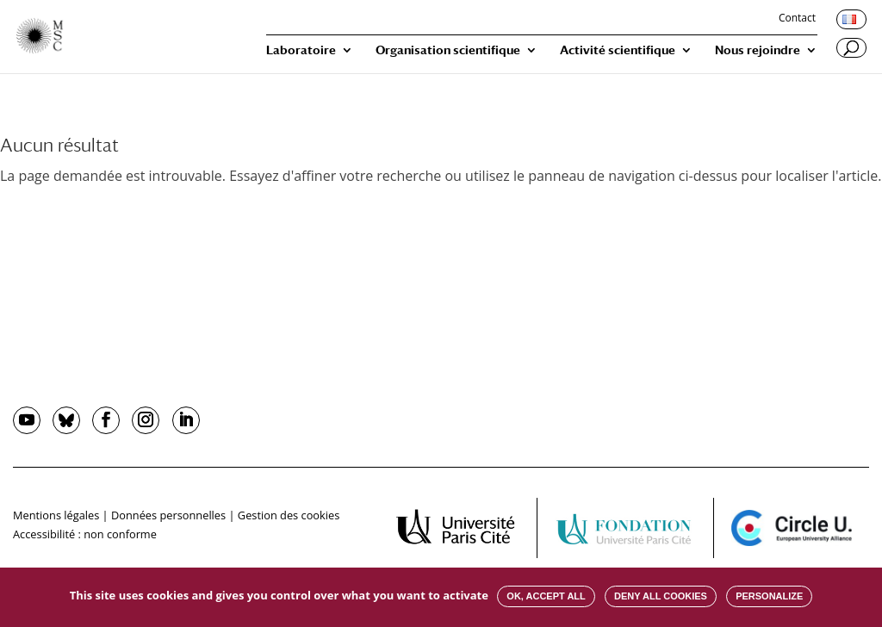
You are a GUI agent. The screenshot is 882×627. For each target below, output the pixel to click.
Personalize (769, 596)
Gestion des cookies (288, 515)
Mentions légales (56, 515)
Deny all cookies (660, 596)
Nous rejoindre (757, 50)
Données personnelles (168, 515)
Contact (797, 19)
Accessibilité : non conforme (85, 534)
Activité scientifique (617, 50)
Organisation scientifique (448, 50)
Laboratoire (301, 50)
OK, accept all (545, 596)
